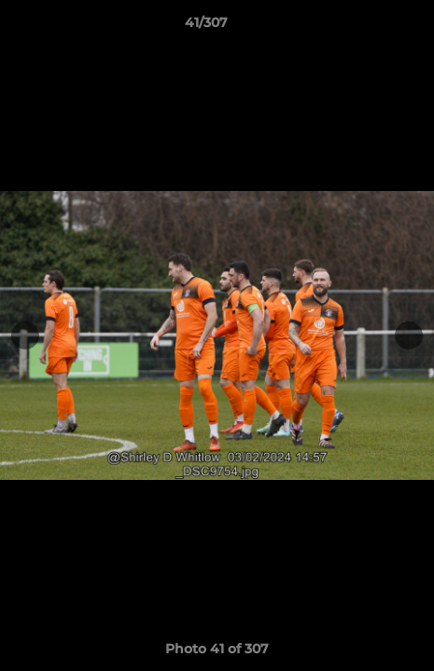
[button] (367, 27)
